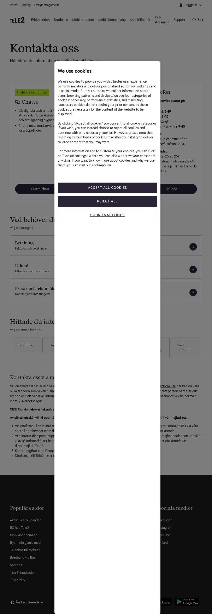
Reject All (107, 201)
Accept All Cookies (107, 188)
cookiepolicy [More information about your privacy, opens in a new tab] (101, 165)
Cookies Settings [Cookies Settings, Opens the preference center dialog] (107, 215)
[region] (107, 337)
